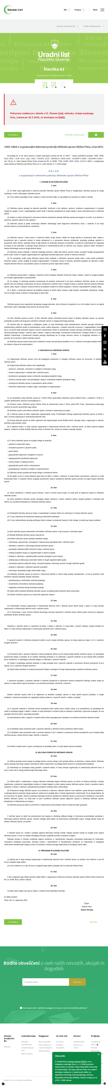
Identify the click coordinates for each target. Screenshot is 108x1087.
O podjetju (95, 1042)
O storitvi (59, 1042)
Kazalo (13, 134)
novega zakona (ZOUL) (77, 1062)
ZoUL (61, 113)
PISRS (61, 117)
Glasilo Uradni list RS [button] (68, 26)
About (94, 1044)
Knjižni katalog (44, 1051)
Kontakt (94, 1048)
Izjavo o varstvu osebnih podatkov (71, 1008)
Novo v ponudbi (44, 1042)
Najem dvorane (27, 1054)
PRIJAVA (77, 982)
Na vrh (93, 922)
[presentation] (54, 997)
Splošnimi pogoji (45, 1008)
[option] (54, 69)
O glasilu (7, 1047)
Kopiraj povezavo (74, 134)
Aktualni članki (79, 1042)
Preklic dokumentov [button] (93, 26)
